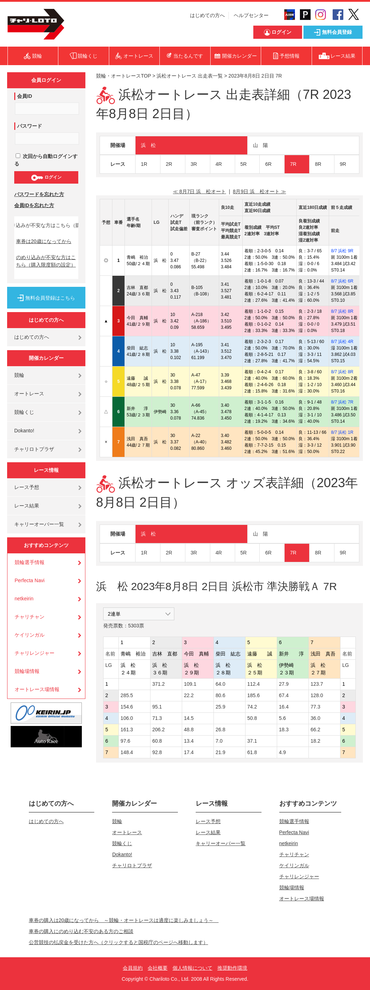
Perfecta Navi (29, 580)
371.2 (158, 684)
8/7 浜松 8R (342, 311)
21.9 (220, 752)
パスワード (29, 126)
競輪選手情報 (29, 562)
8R (318, 164)
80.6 (220, 695)
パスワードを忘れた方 (39, 194)
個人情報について (192, 968)
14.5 (189, 718)
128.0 (317, 695)
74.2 (252, 707)
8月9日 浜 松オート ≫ (259, 191)
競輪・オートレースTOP (123, 76)
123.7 (317, 684)
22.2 (189, 695)
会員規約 (133, 968)
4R (219, 164)
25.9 (220, 707)
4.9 (282, 752)
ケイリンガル (29, 635)
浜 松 (148, 145)
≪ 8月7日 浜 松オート (199, 191)
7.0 (219, 741)
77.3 (315, 707)
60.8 (157, 741)
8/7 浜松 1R (342, 432)
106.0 (127, 718)
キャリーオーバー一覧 (39, 524)
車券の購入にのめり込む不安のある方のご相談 (81, 931)
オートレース (29, 393)
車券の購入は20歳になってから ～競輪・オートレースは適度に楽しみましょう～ (124, 920)
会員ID (24, 96)
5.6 (282, 718)
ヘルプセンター (251, 15)
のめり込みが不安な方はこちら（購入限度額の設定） (46, 261)
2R (169, 164)
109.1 (190, 684)
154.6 (127, 707)
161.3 (127, 729)
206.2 (158, 729)
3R (194, 164)
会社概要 (158, 968)
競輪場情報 (27, 671)
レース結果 (26, 506)
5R (243, 164)
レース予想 (26, 487)
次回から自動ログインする (46, 160)
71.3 (157, 718)
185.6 (253, 695)
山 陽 (260, 145)
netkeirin (24, 598)
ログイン (46, 177)
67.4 (284, 695)
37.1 (252, 741)
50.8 (252, 718)
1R (144, 164)
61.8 (252, 752)
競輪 (19, 375)
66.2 (315, 729)
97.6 (125, 741)
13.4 (189, 741)
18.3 (284, 729)
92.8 (157, 752)
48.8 (189, 729)
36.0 (315, 718)
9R (343, 164)
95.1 (157, 707)
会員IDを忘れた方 (34, 205)
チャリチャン (29, 617)
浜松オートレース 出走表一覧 (190, 76)
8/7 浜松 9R (342, 250)
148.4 (127, 752)
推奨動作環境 (232, 968)
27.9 (284, 684)
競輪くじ (24, 412)
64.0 (220, 684)
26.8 (220, 729)
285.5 (127, 695)
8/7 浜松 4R (342, 341)
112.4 (253, 684)
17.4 (189, 752)
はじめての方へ (207, 15)
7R (293, 164)
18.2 (315, 741)
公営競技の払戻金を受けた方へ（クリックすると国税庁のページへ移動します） (118, 942)
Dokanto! (24, 430)
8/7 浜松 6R (342, 281)
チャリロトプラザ (34, 449)
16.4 (284, 707)
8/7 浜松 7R (342, 402)
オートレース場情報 (37, 689)
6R (268, 164)
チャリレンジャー (34, 653)
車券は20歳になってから (44, 241)
